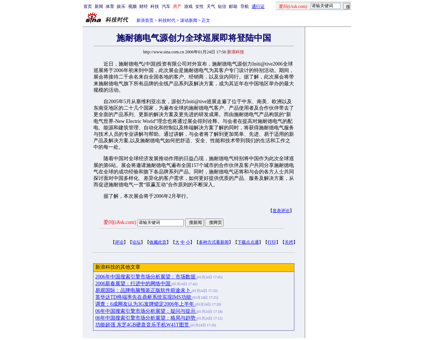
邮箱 (233, 6)
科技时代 (166, 20)
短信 (222, 6)
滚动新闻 (188, 20)
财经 (143, 6)
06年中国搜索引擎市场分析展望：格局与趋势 (146, 318)
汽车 (166, 6)
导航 (244, 6)
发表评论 (281, 210)
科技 (154, 6)
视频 (132, 6)
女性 (199, 6)
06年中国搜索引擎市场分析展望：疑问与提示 (146, 311)
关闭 (289, 242)
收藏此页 (158, 242)
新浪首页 (145, 20)
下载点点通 (248, 242)
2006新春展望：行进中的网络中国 (133, 283)
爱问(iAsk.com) (119, 222)
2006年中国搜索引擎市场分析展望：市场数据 (146, 276)
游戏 (188, 6)
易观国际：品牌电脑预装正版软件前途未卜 (143, 290)
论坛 (136, 242)
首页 (87, 6)
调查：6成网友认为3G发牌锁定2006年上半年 (145, 304)
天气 (211, 6)
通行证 (258, 6)
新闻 (99, 6)
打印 (271, 242)
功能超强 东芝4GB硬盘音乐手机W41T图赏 (142, 324)
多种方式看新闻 (214, 242)
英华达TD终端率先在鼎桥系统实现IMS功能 (143, 297)
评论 (119, 242)
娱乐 (121, 6)
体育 (110, 6)
